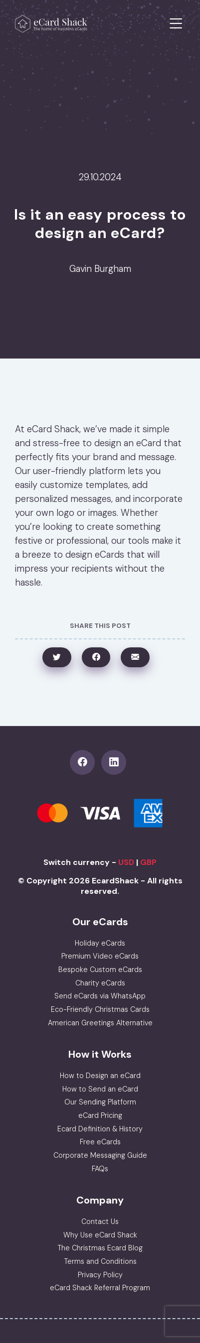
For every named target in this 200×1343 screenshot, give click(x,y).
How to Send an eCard (100, 1089)
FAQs (100, 1168)
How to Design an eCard (100, 1075)
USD (126, 862)
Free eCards (100, 1141)
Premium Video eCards (100, 956)
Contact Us (100, 1221)
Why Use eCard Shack (100, 1234)
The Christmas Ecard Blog (100, 1247)
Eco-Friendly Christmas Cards (100, 1009)
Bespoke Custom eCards (100, 969)
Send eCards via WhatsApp (100, 995)
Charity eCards (100, 982)
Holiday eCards (100, 943)
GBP (148, 862)
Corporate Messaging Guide (100, 1155)
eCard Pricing (100, 1115)
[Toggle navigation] (176, 24)
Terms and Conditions (100, 1261)
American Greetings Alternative (100, 1022)
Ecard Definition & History (100, 1128)
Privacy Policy (100, 1274)
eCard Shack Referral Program (100, 1287)
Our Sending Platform (100, 1102)
